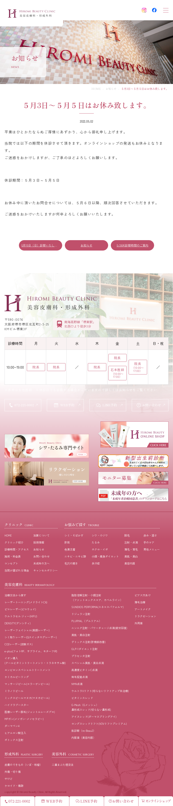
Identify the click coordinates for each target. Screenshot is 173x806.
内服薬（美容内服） (83, 738)
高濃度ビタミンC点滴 (84, 670)
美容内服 (129, 564)
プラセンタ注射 (80, 656)
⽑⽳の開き (71, 564)
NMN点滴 (76, 684)
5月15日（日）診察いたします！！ (41, 245)
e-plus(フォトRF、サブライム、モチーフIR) (31, 652)
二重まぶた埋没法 (62, 765)
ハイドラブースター (17, 705)
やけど (9, 779)
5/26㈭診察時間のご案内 (132, 245)
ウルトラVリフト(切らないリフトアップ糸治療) (100, 691)
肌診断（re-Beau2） (83, 731)
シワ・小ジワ (100, 536)
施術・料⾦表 (13, 557)
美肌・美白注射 (80, 635)
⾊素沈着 (69, 550)
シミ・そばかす (73, 536)
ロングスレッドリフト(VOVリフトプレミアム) (99, 724)
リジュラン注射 (80, 614)
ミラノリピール (14, 691)
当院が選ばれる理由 (17, 571)
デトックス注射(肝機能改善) (88, 642)
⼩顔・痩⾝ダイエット (105, 557)
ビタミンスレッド (82, 698)
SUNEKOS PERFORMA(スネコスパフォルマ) (97, 607)
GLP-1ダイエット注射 (84, 649)
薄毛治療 (139, 603)
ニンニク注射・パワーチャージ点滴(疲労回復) (99, 628)
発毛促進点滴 (79, 677)
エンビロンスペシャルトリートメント (27, 670)
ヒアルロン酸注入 (15, 733)
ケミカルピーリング (17, 677)
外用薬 (138, 624)
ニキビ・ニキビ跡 (75, 557)
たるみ (96, 543)
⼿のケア (148, 543)
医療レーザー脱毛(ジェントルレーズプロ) (30, 712)
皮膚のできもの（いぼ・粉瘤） (23, 765)
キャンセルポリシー (45, 571)
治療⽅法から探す (15, 596)
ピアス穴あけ (142, 596)
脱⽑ (127, 536)
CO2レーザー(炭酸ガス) (19, 645)
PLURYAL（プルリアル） (86, 621)
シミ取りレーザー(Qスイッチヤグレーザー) (31, 638)
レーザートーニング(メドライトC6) (26, 603)
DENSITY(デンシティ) (18, 624)
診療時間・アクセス (17, 550)
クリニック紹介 (14, 543)
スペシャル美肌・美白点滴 (87, 663)
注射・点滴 (131, 543)
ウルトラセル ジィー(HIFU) (21, 617)
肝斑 (67, 543)
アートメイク (142, 610)
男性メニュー (151, 550)
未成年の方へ (41, 564)
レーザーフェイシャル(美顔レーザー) (27, 631)
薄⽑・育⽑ (131, 550)
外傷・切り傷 (13, 772)
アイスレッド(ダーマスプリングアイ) (93, 717)
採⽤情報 (38, 543)
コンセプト (11, 564)
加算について (41, 536)
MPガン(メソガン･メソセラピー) (24, 719)
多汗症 (96, 564)
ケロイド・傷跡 (14, 786)
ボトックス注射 (14, 740)
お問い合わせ (41, 557)
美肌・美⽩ (131, 557)
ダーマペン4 (12, 726)
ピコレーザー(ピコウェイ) (20, 610)
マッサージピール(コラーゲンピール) (27, 684)
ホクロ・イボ (100, 550)
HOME (96, 89)
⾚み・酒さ (150, 536)
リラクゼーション (145, 617)
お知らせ (111, 89)
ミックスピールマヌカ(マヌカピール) (27, 698)
